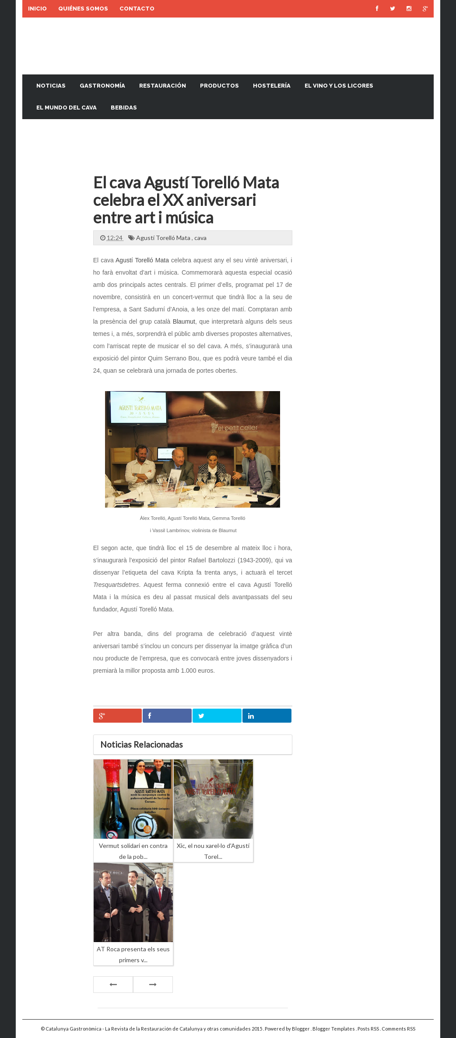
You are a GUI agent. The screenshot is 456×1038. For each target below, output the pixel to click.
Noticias (51, 85)
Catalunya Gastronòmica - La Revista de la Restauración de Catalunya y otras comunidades (149, 1028)
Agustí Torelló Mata (164, 237)
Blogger (301, 1028)
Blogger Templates (334, 1028)
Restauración (162, 85)
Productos (219, 85)
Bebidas (124, 107)
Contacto (136, 8)
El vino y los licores (339, 85)
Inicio (37, 8)
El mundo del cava (66, 107)
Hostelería (272, 85)
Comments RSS (398, 1028)
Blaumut (184, 321)
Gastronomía (102, 85)
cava (200, 237)
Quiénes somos (83, 8)
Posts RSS (369, 1028)
